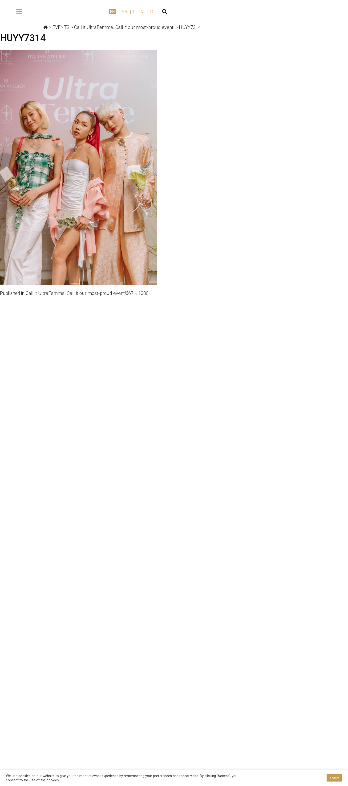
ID (326, 12)
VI (318, 12)
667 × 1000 (137, 293)
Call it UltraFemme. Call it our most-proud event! (76, 293)
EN (287, 12)
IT (309, 12)
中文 (299, 12)
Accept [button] (334, 778)
